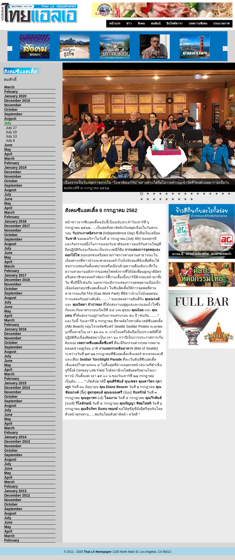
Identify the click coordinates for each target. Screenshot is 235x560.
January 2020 (15, 96)
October (11, 110)
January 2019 (15, 167)
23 (185, 199)
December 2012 (17, 495)
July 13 (11, 136)
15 (229, 194)
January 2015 (15, 383)
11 (204, 194)
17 (147, 199)
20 (166, 199)
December (12, 172)
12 (210, 194)
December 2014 (17, 388)
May (7, 149)
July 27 (11, 128)
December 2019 (17, 101)
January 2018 (15, 221)
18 (154, 199)
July (7, 123)
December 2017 (17, 226)
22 (179, 199)
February (11, 163)
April (8, 154)
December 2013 (17, 441)
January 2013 (15, 491)
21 (173, 199)
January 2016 (15, 329)
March (9, 87)
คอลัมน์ (155, 23)
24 (191, 199)
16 (141, 199)
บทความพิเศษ (198, 23)
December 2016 (17, 280)
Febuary (11, 92)
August (10, 119)
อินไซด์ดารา (174, 23)
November (12, 105)
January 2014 (15, 437)
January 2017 (15, 275)
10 (197, 194)
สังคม (141, 23)
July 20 (11, 132)
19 (160, 199)
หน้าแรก (114, 23)
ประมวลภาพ (221, 23)
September (13, 114)
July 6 (10, 140)
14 (223, 194)
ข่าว (129, 23)
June (8, 145)
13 (216, 194)
